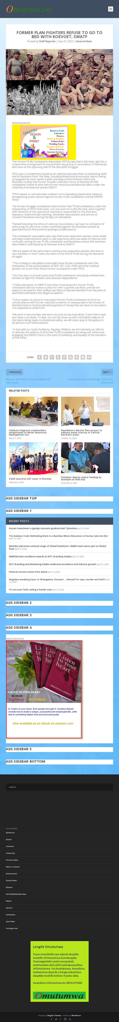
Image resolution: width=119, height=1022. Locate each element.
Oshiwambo (10, 915)
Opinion (9, 908)
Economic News (12, 860)
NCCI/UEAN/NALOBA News (16, 894)
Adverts (9, 839)
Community (10, 853)
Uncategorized (12, 928)
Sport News (10, 921)
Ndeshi (9, 901)
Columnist (10, 846)
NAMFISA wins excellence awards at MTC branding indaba (40, 556)
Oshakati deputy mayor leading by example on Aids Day (81, 478)
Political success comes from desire (28, 571)
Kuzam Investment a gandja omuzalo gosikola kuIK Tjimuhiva (43, 528)
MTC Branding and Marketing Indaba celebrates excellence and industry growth (52, 564)
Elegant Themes (54, 1015)
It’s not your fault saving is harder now (30, 589)
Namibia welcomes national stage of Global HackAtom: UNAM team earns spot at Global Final (57, 547)
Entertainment (11, 874)
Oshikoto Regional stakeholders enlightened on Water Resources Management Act (27, 432)
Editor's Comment (13, 867)
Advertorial (10, 833)
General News (84, 41)
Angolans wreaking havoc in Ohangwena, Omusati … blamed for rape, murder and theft (57, 579)
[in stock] (44, 738)
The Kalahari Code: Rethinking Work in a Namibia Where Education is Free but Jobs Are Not (58, 535)
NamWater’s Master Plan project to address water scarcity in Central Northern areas (81, 432)
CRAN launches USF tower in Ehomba (30, 478)
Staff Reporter (47, 41)
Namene (9, 887)
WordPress (76, 1015)
